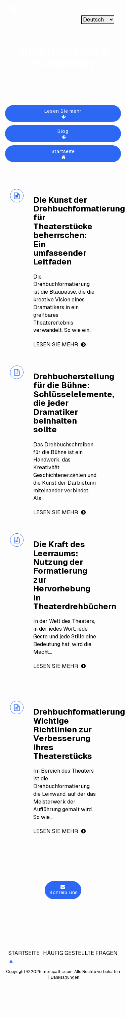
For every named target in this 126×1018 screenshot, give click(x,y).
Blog (63, 133)
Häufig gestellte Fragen (80, 953)
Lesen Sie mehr (63, 113)
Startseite (63, 153)
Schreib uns (63, 889)
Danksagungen (64, 977)
